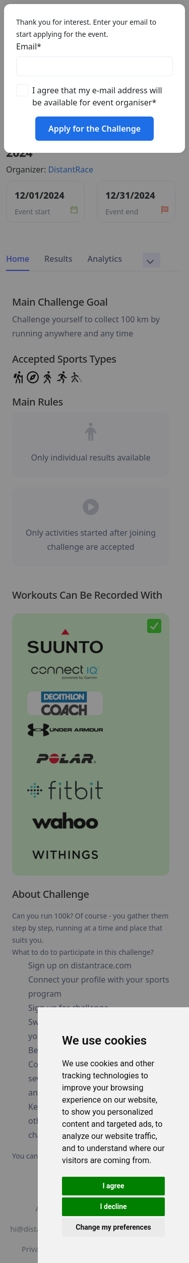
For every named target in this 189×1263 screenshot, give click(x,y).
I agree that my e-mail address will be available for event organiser (97, 96)
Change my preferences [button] (113, 1227)
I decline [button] (113, 1206)
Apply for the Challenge (94, 128)
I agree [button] (113, 1186)
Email (28, 46)
